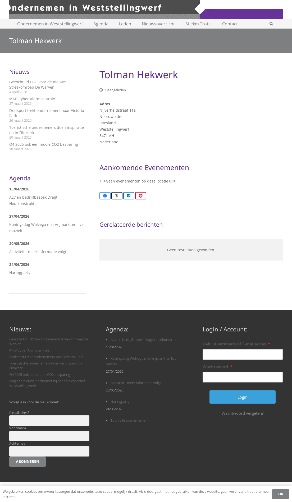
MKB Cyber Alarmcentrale (32, 98)
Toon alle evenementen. (129, 420)
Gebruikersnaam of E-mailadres (236, 343)
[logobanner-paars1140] (146, 9)
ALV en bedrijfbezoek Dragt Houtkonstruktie (145, 339)
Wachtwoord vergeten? (242, 413)
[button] (271, 23)
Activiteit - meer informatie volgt (37, 251)
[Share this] (105, 195)
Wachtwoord (217, 366)
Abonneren (27, 461)
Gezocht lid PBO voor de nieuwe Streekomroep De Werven (37, 84)
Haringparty (19, 272)
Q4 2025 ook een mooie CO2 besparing (43, 144)
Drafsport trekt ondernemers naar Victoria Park (46, 357)
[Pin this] (140, 195)
